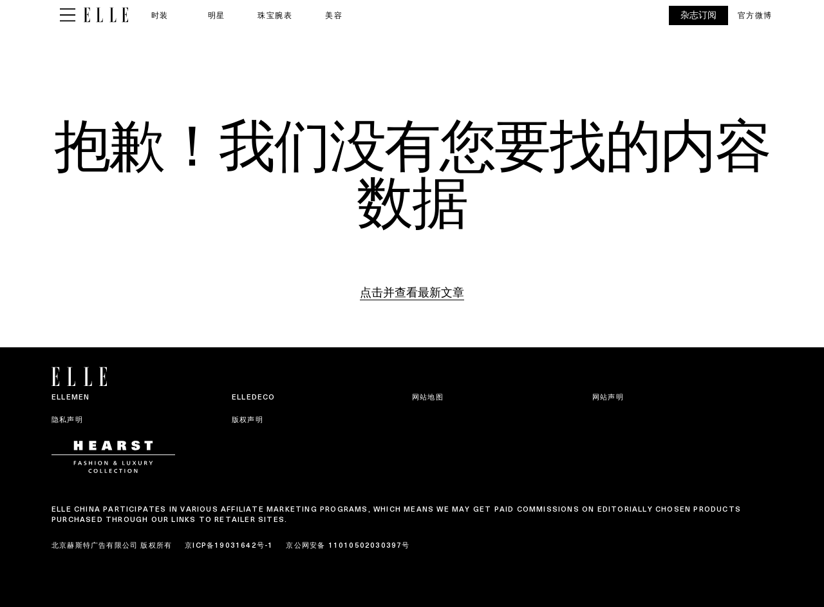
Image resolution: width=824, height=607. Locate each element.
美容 (333, 15)
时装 (160, 15)
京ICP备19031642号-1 (229, 545)
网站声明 (608, 396)
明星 (216, 15)
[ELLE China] (106, 15)
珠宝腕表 (275, 15)
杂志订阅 (698, 15)
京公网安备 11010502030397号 (347, 545)
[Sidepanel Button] (68, 15)
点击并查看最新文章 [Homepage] (412, 292)
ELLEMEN (70, 396)
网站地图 (428, 396)
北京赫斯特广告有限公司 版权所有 (112, 545)
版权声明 (247, 419)
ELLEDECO (254, 396)
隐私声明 (67, 419)
